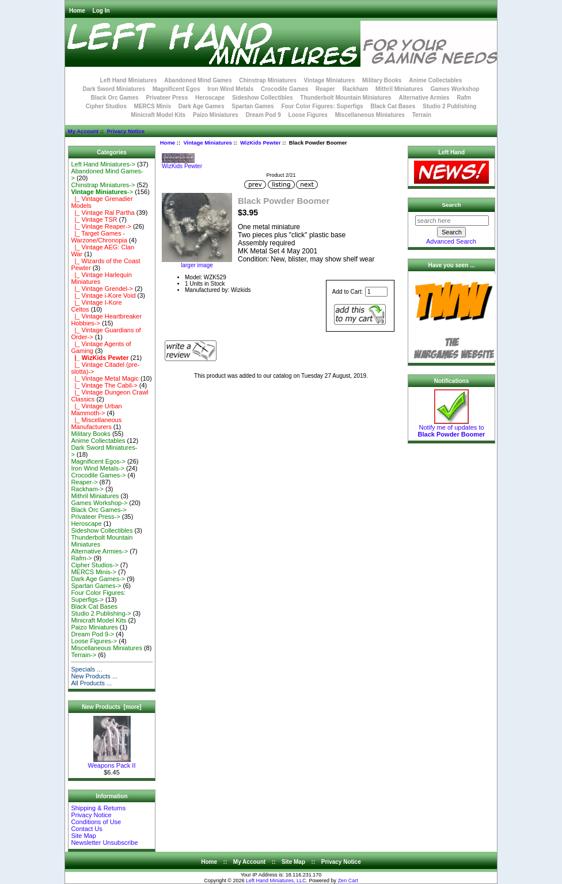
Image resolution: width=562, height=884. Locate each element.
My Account (83, 131)
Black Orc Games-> (98, 509)
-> (102, 191)
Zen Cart (348, 880)
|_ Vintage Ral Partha (102, 212)
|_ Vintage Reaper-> (101, 226)
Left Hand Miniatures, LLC (276, 880)
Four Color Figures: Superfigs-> (98, 596)
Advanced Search (451, 241)
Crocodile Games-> (98, 475)
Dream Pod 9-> (92, 634)
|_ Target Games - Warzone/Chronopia (99, 237)
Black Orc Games (115, 97)
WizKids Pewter (260, 142)
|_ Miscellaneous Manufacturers (96, 423)
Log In (101, 10)
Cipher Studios (106, 106)
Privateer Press (167, 97)
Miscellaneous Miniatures (370, 115)
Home (77, 10)
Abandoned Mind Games (197, 80)
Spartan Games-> (96, 585)
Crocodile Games (284, 89)
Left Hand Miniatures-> (103, 164)
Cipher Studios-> (94, 564)
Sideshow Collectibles (262, 97)
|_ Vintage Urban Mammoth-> (96, 409)
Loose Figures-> (94, 641)
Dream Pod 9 (263, 115)
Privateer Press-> (95, 516)
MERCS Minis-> (93, 571)
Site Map (83, 835)
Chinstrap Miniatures (267, 80)
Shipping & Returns (98, 808)
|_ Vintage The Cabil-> (104, 385)
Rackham (355, 89)
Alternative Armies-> (99, 551)
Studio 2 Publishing (449, 106)
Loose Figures (308, 115)
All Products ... (91, 683)
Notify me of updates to (451, 428)
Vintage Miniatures (207, 142)
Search (451, 205)
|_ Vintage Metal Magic (105, 378)
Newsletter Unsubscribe (104, 842)
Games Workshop (455, 89)
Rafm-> (81, 558)
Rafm (464, 97)
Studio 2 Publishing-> (101, 613)
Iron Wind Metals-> (97, 468)
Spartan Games (252, 106)
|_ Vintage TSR (94, 219)
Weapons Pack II (112, 762)
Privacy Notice (125, 131)
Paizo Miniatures (215, 115)
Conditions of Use (96, 821)
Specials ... (86, 669)
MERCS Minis (152, 106)
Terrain (421, 115)
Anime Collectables (435, 80)
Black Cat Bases (392, 106)
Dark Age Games (202, 106)
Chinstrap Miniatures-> (103, 184)
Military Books (381, 80)
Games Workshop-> (99, 502)
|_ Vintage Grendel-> (102, 288)
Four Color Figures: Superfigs (322, 106)
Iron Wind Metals (230, 89)
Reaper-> (84, 482)
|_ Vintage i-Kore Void (103, 295)
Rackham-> (87, 488)
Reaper (325, 89)
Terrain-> (83, 654)
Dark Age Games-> (98, 578)
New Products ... (94, 676)
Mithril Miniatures (399, 89)
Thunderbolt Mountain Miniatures (345, 97)
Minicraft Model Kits (158, 115)
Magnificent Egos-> (98, 461)
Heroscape (210, 97)
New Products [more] (111, 707)
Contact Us (86, 828)
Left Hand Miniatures (128, 80)
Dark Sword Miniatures (114, 89)
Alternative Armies (423, 97)
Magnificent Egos (176, 89)
